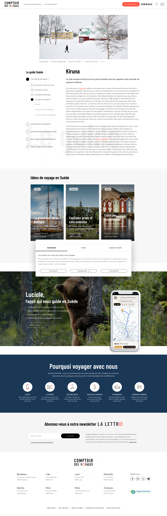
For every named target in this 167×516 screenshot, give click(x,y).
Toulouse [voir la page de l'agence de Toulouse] (108, 487)
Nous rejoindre (63, 508)
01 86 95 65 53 (144, 4)
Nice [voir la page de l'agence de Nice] (48, 487)
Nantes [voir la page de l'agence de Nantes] (20, 487)
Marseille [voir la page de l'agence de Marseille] (108, 474)
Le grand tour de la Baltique (47, 223)
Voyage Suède (44, 61)
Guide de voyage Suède (59, 61)
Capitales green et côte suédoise (82, 223)
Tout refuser (53, 271)
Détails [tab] (83, 248)
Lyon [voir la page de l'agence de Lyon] (77, 474)
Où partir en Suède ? (75, 61)
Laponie (82, 88)
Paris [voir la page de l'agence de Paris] (77, 487)
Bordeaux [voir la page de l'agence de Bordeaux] (22, 474)
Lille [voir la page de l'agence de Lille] (48, 474)
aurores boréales (102, 139)
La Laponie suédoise (91, 61)
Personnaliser (84, 271)
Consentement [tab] (51, 248)
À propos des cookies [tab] (115, 248)
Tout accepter (113, 271)
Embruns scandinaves (117, 221)
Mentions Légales (77, 508)
